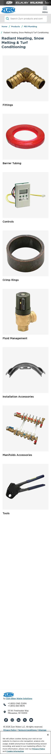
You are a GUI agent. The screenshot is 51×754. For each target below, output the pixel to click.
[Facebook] (6, 720)
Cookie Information (15, 751)
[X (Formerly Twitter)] (25, 720)
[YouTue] (31, 720)
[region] (25, 742)
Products (15, 27)
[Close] (48, 735)
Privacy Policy (9, 730)
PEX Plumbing (30, 27)
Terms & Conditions (27, 730)
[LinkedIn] (19, 720)
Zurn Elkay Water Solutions (19, 698)
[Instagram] (12, 720)
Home (4, 27)
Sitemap (42, 730)
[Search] (25, 18)
